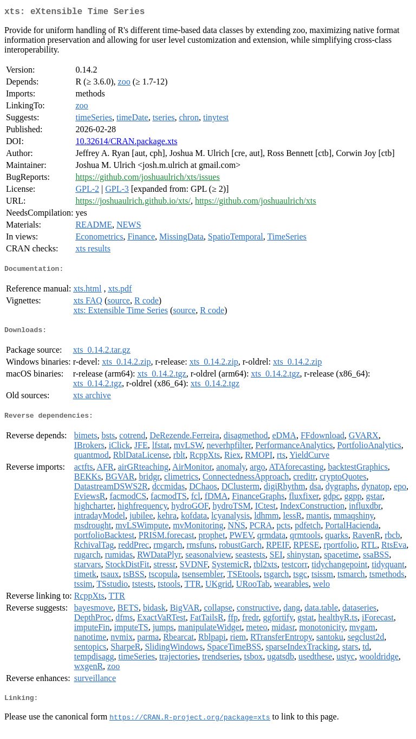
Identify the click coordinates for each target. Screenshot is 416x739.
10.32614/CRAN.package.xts (126, 143)
